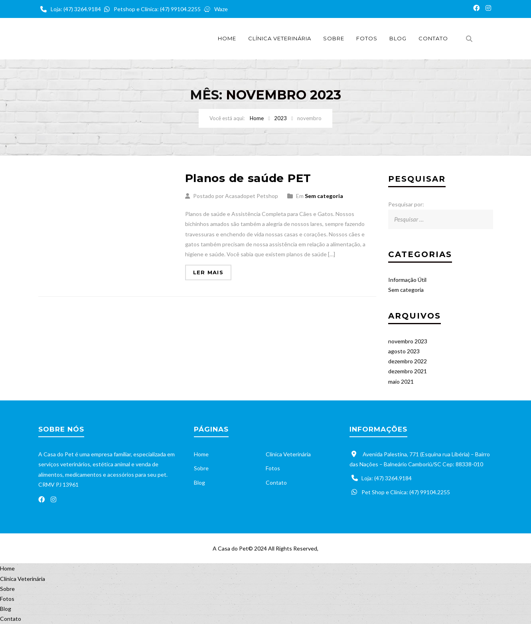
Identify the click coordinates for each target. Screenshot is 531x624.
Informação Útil (407, 279)
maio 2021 (401, 381)
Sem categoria (324, 195)
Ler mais (208, 272)
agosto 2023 (404, 351)
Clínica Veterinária (279, 38)
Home (227, 38)
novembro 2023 (407, 341)
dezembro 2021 (407, 371)
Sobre (333, 38)
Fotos (366, 38)
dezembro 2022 (407, 361)
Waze (215, 9)
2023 (280, 118)
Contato (433, 38)
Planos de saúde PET (248, 178)
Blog (398, 38)
